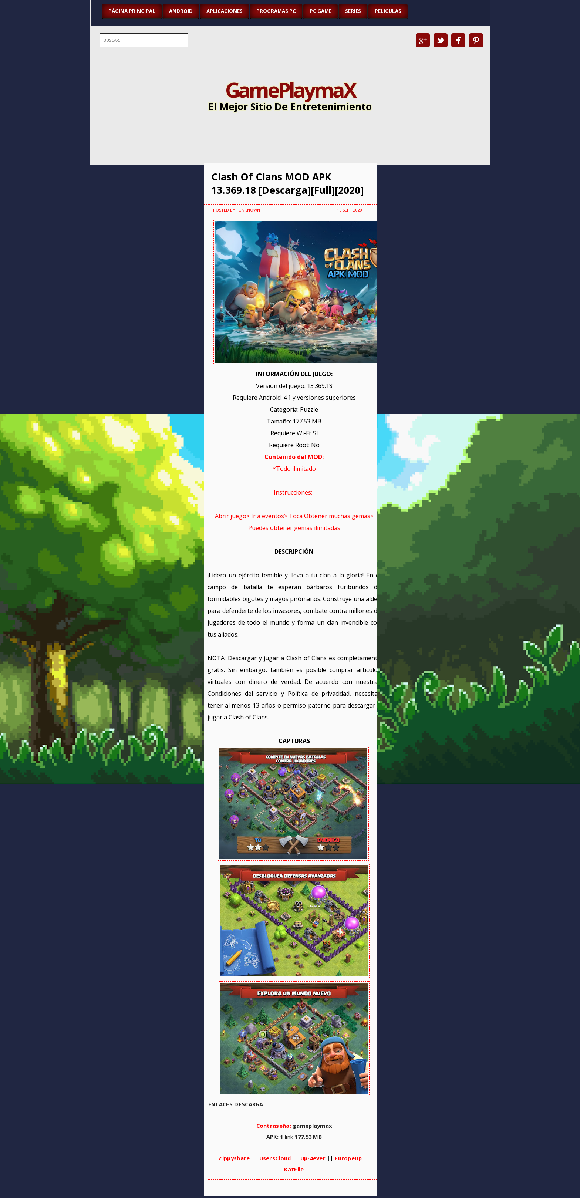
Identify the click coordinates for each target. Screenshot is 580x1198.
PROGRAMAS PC (276, 11)
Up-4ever (313, 1158)
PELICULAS (388, 11)
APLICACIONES (224, 11)
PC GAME (320, 11)
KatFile (294, 1169)
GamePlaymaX (290, 89)
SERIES (353, 11)
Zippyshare (234, 1158)
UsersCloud (275, 1158)
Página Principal (131, 11)
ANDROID (181, 11)
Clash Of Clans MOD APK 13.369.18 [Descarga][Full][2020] (287, 183)
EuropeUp (348, 1158)
